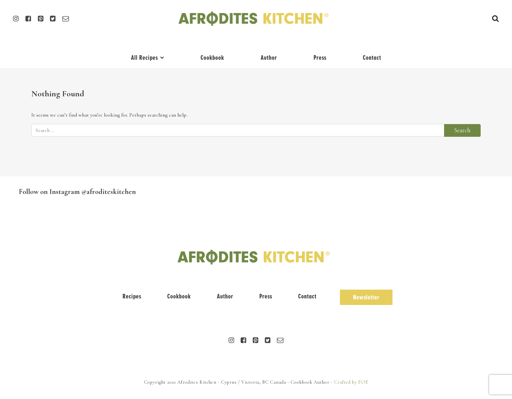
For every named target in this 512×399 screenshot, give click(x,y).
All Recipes (144, 57)
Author (269, 57)
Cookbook (212, 57)
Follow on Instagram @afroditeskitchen (77, 191)
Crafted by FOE (351, 382)
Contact (372, 57)
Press (319, 57)
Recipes (131, 296)
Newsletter (366, 297)
